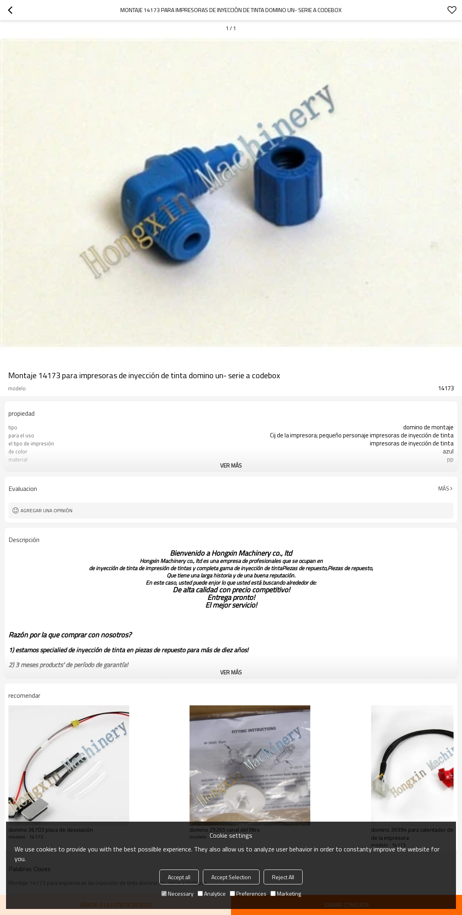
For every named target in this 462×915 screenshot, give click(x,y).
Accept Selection (231, 877)
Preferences (248, 893)
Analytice (212, 893)
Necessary (177, 893)
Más (443, 488)
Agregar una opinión (46, 510)
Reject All (283, 877)
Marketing (285, 893)
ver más (231, 465)
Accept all (179, 877)
